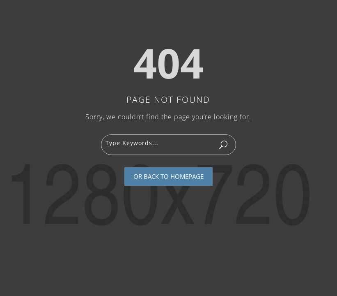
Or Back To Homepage (168, 176)
